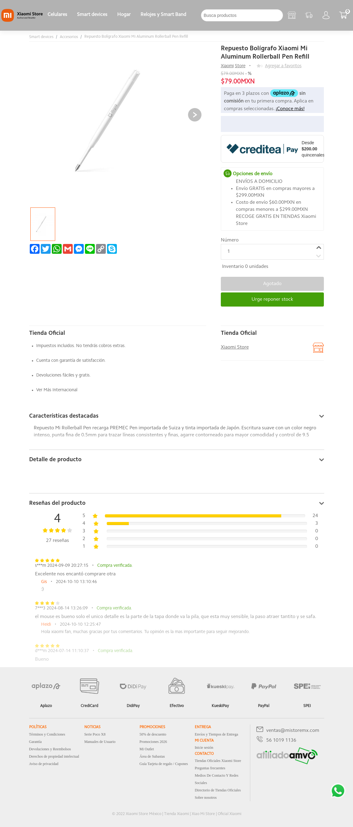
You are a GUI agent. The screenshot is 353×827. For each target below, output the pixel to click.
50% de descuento (153, 734)
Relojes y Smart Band (163, 14)
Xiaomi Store (235, 347)
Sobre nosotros (206, 797)
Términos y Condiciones (47, 734)
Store (240, 66)
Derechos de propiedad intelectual (54, 756)
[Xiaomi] (22, 20)
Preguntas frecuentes (210, 768)
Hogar (124, 14)
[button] (194, 114)
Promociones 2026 (153, 742)
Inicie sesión (204, 747)
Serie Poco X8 (95, 734)
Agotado (272, 283)
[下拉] (196, 15)
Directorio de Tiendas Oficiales (218, 790)
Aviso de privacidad (44, 764)
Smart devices (92, 14)
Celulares (57, 14)
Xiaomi (227, 66)
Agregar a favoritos (283, 66)
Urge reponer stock (272, 299)
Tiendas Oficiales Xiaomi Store (218, 761)
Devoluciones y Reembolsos (50, 749)
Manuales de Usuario (100, 742)
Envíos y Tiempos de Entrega (216, 734)
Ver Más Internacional (56, 390)
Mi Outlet (147, 749)
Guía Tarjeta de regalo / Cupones (164, 764)
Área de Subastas (152, 756)
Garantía (35, 742)
